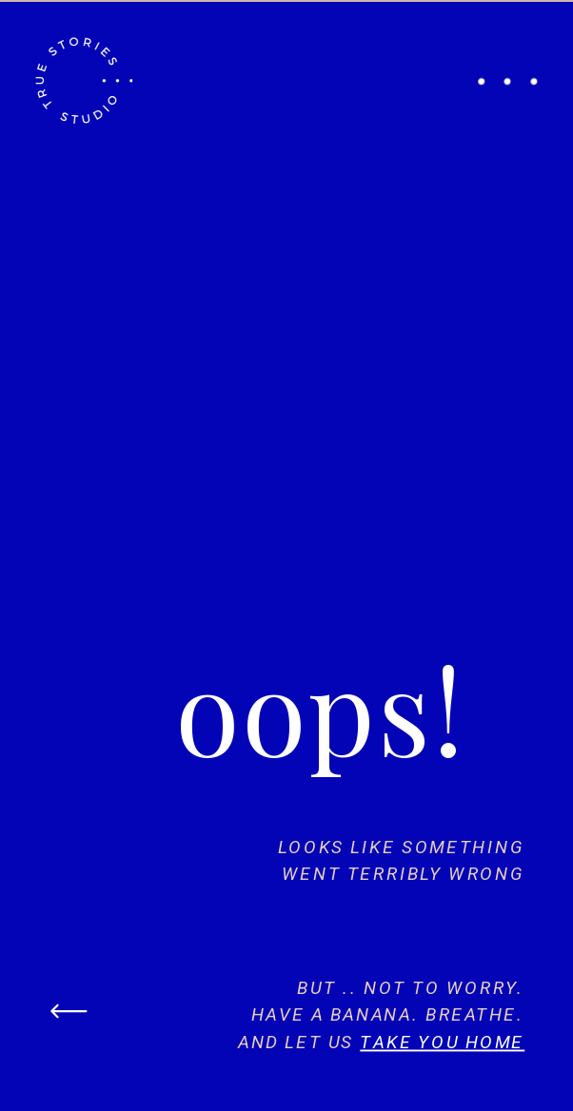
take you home (442, 1041)
